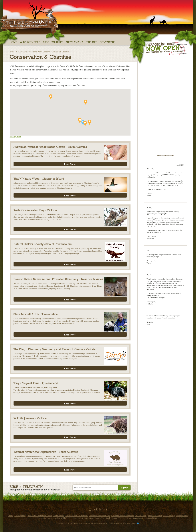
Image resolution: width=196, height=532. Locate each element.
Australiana (74, 41)
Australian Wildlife (59, 518)
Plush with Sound (155, 515)
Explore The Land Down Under (124, 518)
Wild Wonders (30, 41)
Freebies (47, 518)
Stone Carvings (169, 515)
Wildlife (57, 41)
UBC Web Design (129, 523)
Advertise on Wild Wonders (76, 515)
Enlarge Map (15, 137)
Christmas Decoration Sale (99, 515)
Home (14, 41)
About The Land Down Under (39, 515)
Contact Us (107, 41)
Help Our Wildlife (76, 518)
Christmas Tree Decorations (122, 515)
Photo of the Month (102, 518)
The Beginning (20, 515)
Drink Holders (141, 515)
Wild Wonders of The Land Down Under (32, 52)
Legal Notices (153, 518)
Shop (46, 41)
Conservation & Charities (59, 52)
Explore (91, 41)
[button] (85, 102)
